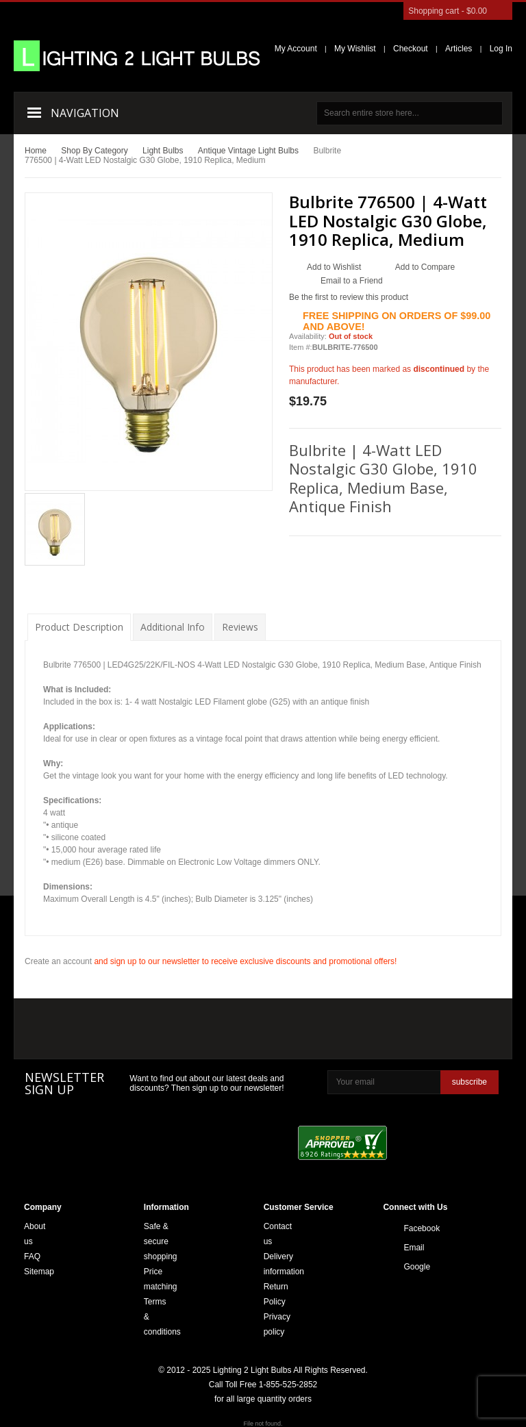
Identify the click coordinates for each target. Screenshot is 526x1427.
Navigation (85, 113)
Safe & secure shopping (160, 1241)
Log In (501, 48)
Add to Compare (425, 267)
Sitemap (39, 1271)
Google (407, 1267)
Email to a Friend (352, 281)
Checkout (410, 48)
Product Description (79, 626)
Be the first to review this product (348, 297)
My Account (296, 48)
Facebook (407, 1228)
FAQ (32, 1256)
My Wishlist (355, 48)
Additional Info (172, 626)
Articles (458, 48)
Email (407, 1247)
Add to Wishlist (334, 267)
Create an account (58, 961)
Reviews (240, 626)
